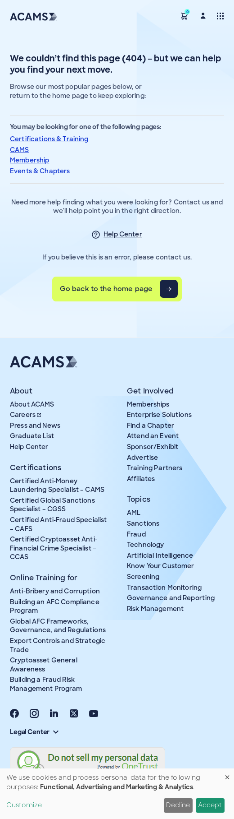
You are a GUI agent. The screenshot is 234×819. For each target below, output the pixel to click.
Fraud (136, 534)
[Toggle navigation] (220, 15)
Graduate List (32, 436)
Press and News (35, 425)
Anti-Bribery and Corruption (55, 591)
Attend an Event (153, 436)
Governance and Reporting (171, 598)
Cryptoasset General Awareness (43, 664)
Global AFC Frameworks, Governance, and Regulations (58, 625)
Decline (178, 805)
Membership (29, 160)
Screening (143, 577)
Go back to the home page (106, 288)
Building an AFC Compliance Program (54, 606)
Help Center (123, 234)
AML (133, 513)
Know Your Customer (160, 566)
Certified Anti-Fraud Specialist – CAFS (58, 524)
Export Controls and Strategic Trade (57, 645)
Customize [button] (24, 805)
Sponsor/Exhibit (152, 447)
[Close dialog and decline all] (227, 774)
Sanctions (143, 523)
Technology (145, 545)
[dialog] (117, 793)
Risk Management (155, 609)
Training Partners (154, 468)
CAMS (19, 150)
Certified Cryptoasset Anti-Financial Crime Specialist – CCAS (53, 548)
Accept (210, 805)
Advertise (142, 457)
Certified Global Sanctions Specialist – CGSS (52, 505)
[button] (184, 15)
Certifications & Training (49, 139)
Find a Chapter (150, 425)
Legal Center (34, 732)
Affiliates (141, 479)
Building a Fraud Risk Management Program (46, 684)
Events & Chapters (40, 171)
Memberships (148, 404)
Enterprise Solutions (159, 415)
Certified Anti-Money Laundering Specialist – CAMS (57, 485)
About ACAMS (32, 404)
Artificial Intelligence (160, 555)
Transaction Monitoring (164, 587)
